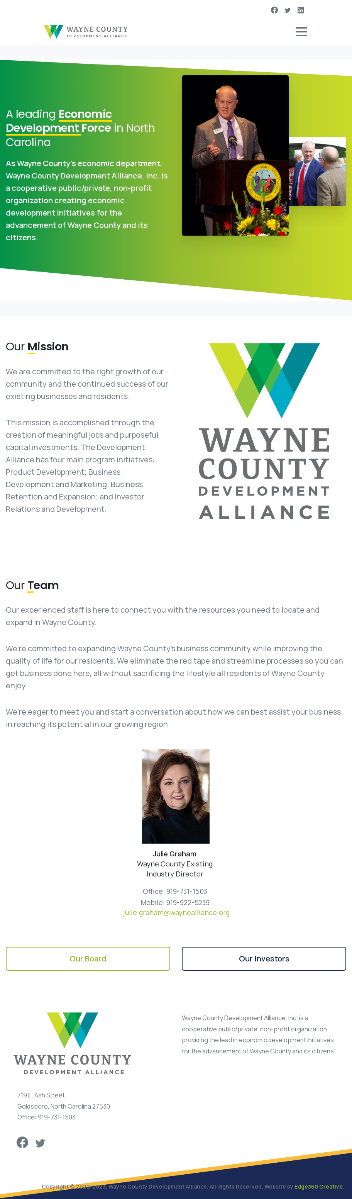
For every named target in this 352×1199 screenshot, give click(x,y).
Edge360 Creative (318, 1186)
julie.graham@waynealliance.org (176, 912)
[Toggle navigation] (301, 31)
